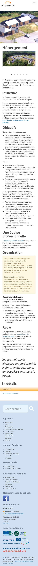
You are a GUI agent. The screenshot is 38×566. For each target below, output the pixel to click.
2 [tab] (14, 75)
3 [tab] (18, 75)
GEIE (7, 425)
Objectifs (8, 451)
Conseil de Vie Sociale (12, 482)
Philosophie (9, 427)
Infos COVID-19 (10, 488)
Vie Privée (18, 561)
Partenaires (9, 436)
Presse (7, 440)
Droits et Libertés (11, 480)
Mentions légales (27, 561)
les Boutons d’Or (19, 120)
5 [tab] (24, 75)
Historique (8, 422)
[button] (19, 58)
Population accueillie (12, 454)
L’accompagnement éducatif (13, 240)
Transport (8, 458)
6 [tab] (27, 75)
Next (29, 62)
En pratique (9, 434)
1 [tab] (11, 75)
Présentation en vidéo (10, 393)
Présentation (6, 389)
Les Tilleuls (7, 120)
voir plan (6, 523)
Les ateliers (10, 456)
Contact (10, 563)
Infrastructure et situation (14, 429)
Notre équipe (9, 431)
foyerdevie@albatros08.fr (14, 514)
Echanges (8, 484)
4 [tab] (21, 75)
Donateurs (8, 438)
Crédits (5, 563)
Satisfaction (9, 486)
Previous (9, 62)
